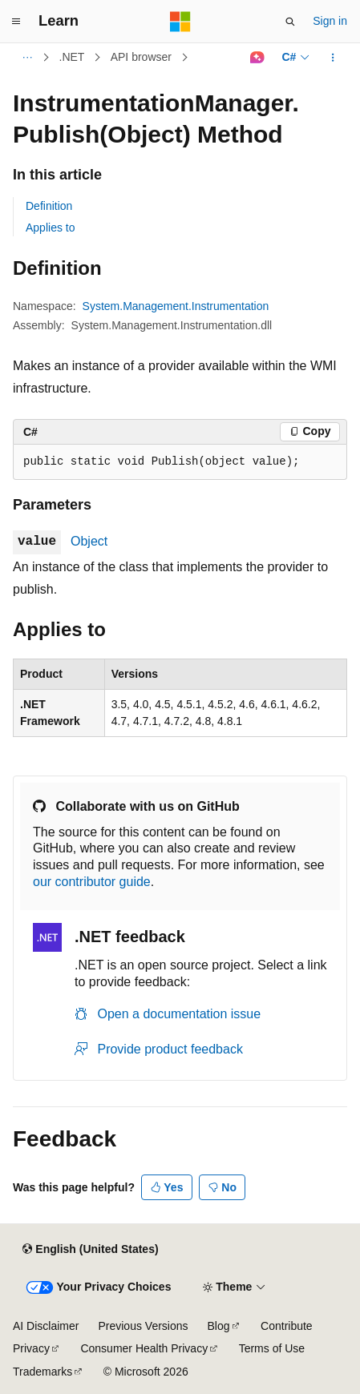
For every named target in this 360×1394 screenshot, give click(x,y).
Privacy (31, 1348)
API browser (141, 56)
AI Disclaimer (46, 1325)
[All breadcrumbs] (27, 58)
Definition (49, 205)
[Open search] (290, 21)
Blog (219, 1325)
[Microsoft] (180, 21)
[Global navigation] (16, 21)
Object (89, 541)
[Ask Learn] (257, 58)
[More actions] (333, 58)
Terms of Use (272, 1348)
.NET (72, 56)
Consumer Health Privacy (144, 1348)
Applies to (50, 227)
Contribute (287, 1325)
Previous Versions (143, 1325)
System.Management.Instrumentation (176, 306)
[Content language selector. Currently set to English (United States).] (90, 1250)
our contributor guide (92, 881)
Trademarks (42, 1371)
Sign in (330, 20)
